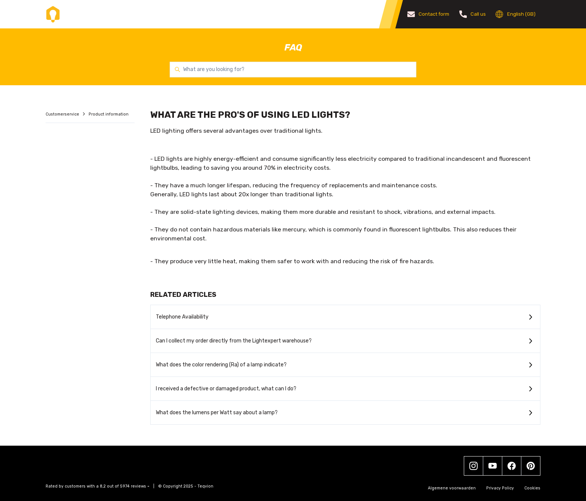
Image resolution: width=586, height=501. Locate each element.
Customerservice (63, 114)
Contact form (428, 14)
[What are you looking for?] (293, 69)
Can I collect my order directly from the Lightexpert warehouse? (234, 341)
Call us (472, 14)
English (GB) (516, 14)
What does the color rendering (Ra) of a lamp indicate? (221, 365)
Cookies (532, 488)
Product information (109, 114)
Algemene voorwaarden (452, 488)
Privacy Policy (500, 488)
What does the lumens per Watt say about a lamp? (217, 412)
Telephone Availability (182, 317)
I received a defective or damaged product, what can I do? (226, 388)
